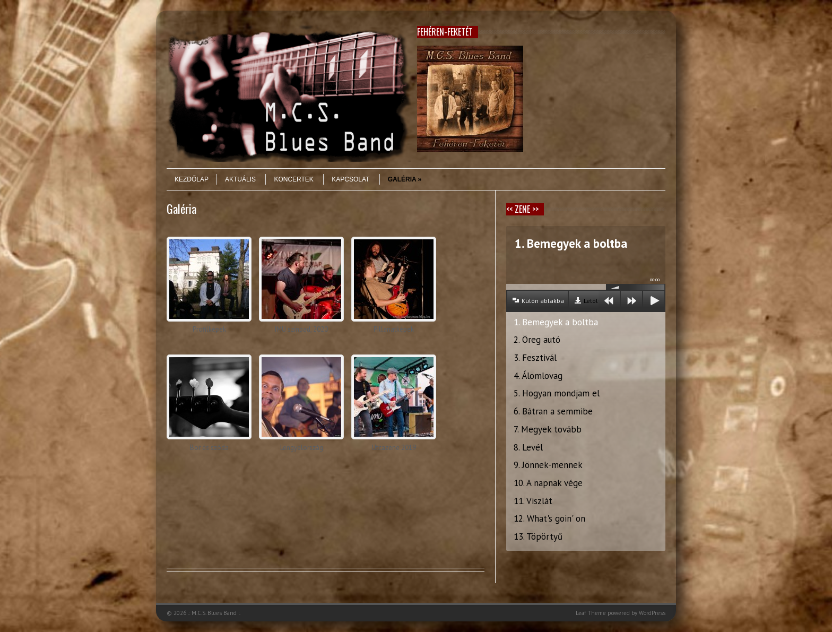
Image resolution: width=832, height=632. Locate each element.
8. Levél (528, 447)
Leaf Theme (591, 613)
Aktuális (240, 179)
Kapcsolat (350, 179)
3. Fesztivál (535, 357)
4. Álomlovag (538, 376)
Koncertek (293, 179)
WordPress (652, 613)
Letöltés (595, 301)
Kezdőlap (192, 179)
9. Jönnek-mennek (548, 465)
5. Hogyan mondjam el (557, 393)
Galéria (405, 179)
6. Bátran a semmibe (553, 411)
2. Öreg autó (537, 339)
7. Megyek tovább (548, 429)
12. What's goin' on (549, 518)
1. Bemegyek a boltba (556, 322)
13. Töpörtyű (538, 536)
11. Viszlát (533, 501)
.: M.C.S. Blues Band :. (214, 613)
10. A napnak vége (548, 483)
